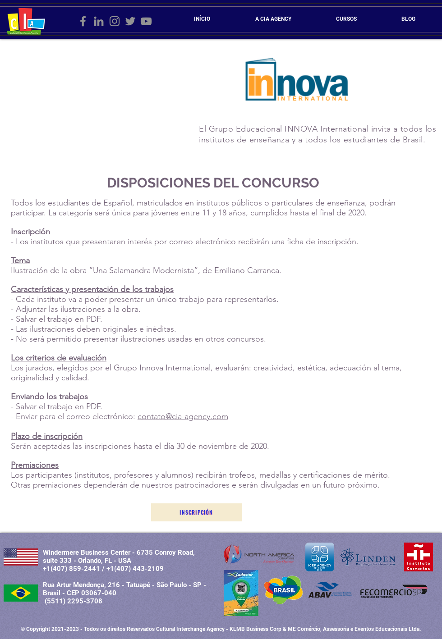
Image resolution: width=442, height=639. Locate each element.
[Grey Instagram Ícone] (114, 21)
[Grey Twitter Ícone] (130, 21)
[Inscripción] (196, 512)
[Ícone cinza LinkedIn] (99, 21)
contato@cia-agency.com (183, 416)
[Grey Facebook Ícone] (83, 21)
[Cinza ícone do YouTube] (146, 21)
